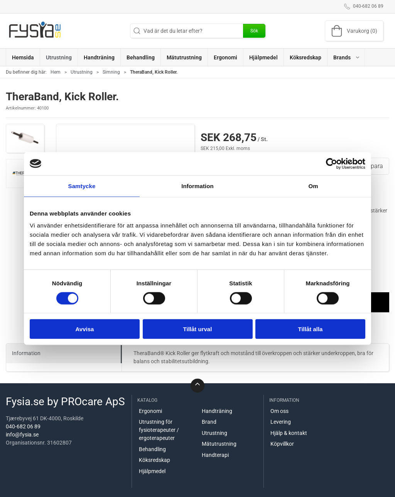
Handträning (217, 411)
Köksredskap (154, 460)
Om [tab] (313, 185)
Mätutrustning (219, 444)
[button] (346, 57)
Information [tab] (197, 185)
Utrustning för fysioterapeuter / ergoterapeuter (159, 430)
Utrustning (82, 72)
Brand (209, 422)
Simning (111, 72)
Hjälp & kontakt (288, 433)
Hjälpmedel (152, 471)
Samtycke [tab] (82, 185)
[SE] (35, 30)
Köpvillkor (282, 444)
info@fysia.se (22, 434)
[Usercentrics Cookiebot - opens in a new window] (331, 163)
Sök (254, 31)
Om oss (279, 411)
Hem (56, 72)
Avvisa (85, 329)
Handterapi (215, 455)
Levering (280, 422)
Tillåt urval (197, 329)
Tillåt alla (310, 329)
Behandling (152, 449)
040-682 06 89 (23, 426)
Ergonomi (150, 411)
